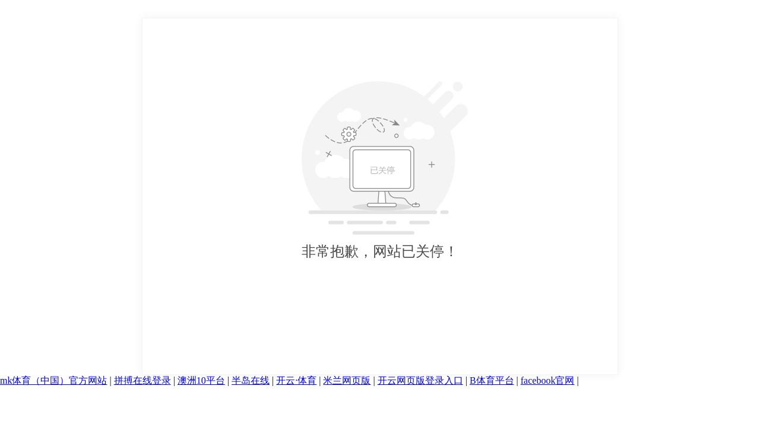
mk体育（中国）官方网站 (53, 380)
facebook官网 (548, 380)
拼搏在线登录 (142, 380)
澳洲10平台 (201, 380)
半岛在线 (251, 380)
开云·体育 (296, 380)
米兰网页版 (346, 380)
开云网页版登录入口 (420, 380)
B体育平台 (492, 380)
